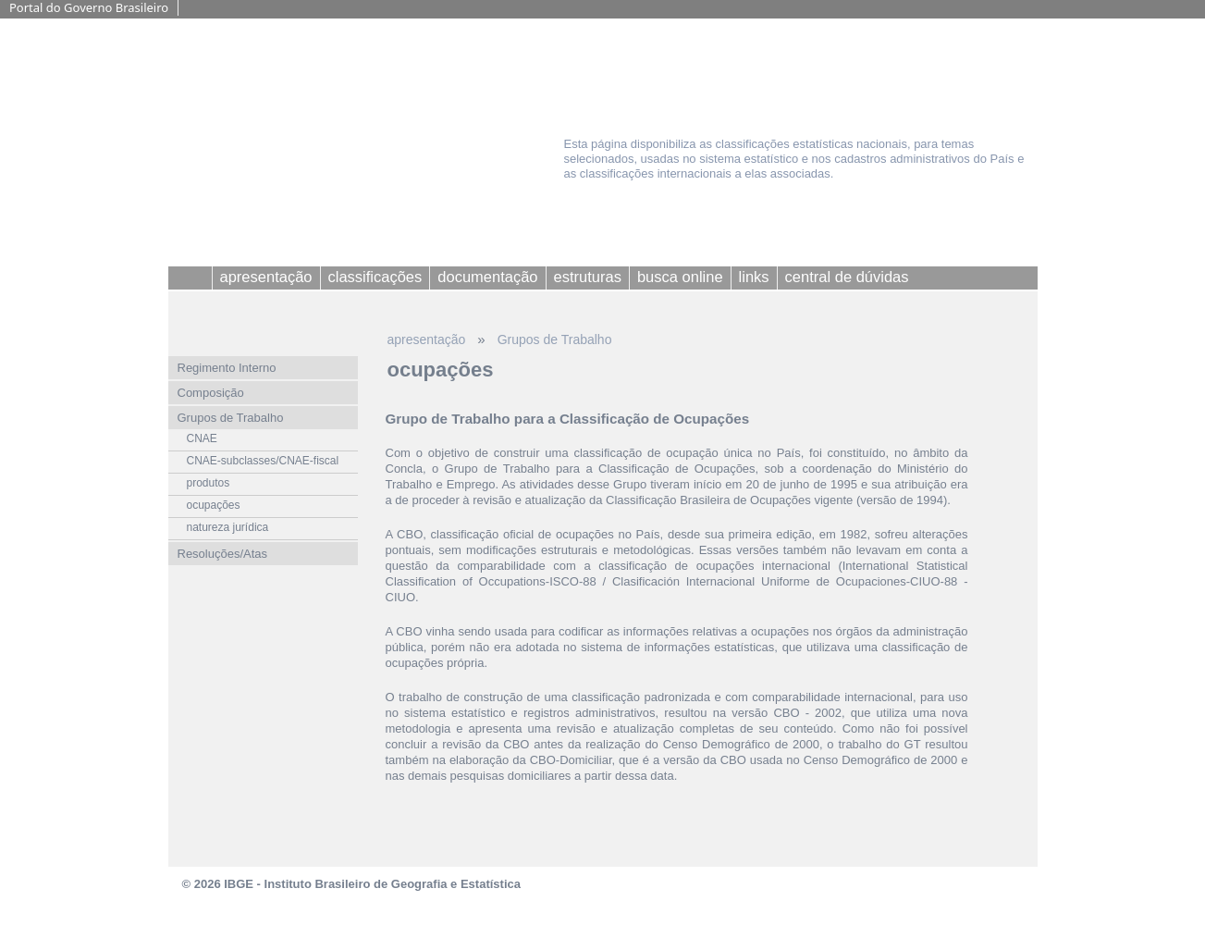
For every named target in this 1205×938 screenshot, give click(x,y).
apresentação (426, 339)
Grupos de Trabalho (555, 339)
